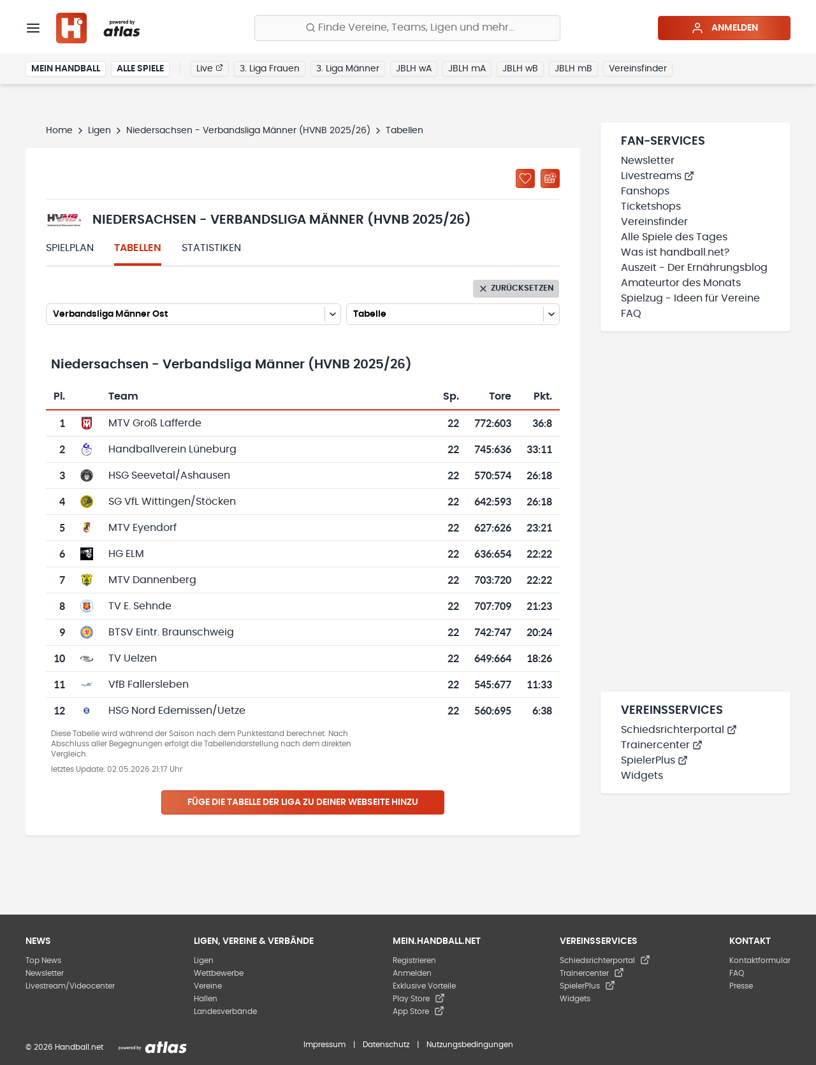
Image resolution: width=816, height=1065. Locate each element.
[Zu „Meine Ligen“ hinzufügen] (525, 178)
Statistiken (211, 248)
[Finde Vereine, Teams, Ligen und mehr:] (407, 28)
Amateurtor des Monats (681, 283)
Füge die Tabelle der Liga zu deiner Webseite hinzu (302, 802)
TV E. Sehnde (139, 606)
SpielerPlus (654, 760)
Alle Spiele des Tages (674, 237)
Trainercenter (662, 745)
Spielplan (70, 248)
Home (59, 130)
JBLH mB (573, 68)
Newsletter (647, 161)
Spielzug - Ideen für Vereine (690, 298)
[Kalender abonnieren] (550, 178)
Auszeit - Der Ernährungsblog (694, 268)
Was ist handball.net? (675, 252)
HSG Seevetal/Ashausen (169, 475)
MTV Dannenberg (152, 580)
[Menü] (33, 28)
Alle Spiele (140, 68)
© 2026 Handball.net (64, 1047)
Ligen (99, 130)
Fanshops (645, 191)
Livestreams (657, 176)
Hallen (205, 999)
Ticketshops (651, 206)
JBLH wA (414, 68)
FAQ (631, 313)
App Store (418, 1011)
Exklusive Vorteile (424, 986)
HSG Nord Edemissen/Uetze (176, 711)
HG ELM (126, 554)
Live (209, 68)
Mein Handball (65, 68)
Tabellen (137, 248)
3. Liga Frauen (270, 68)
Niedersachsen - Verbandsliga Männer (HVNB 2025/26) (248, 130)
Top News (43, 960)
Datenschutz (386, 1044)
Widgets (642, 776)
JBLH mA (467, 68)
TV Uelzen (132, 658)
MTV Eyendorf (142, 528)
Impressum (324, 1044)
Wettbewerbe (219, 973)
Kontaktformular (759, 960)
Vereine (208, 986)
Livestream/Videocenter (70, 986)
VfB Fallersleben (148, 684)
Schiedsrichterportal (679, 729)
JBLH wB (520, 68)
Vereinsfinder (638, 68)
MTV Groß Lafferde (154, 423)
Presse (741, 986)
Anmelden (724, 28)
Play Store (419, 999)
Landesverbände (225, 1011)
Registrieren (414, 960)
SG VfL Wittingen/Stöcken (172, 501)
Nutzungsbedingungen (469, 1044)
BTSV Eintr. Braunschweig (171, 632)
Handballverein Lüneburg (172, 449)
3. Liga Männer (347, 68)
